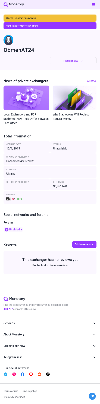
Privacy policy (29, 391)
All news (91, 81)
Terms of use (11, 391)
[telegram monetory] (6, 374)
